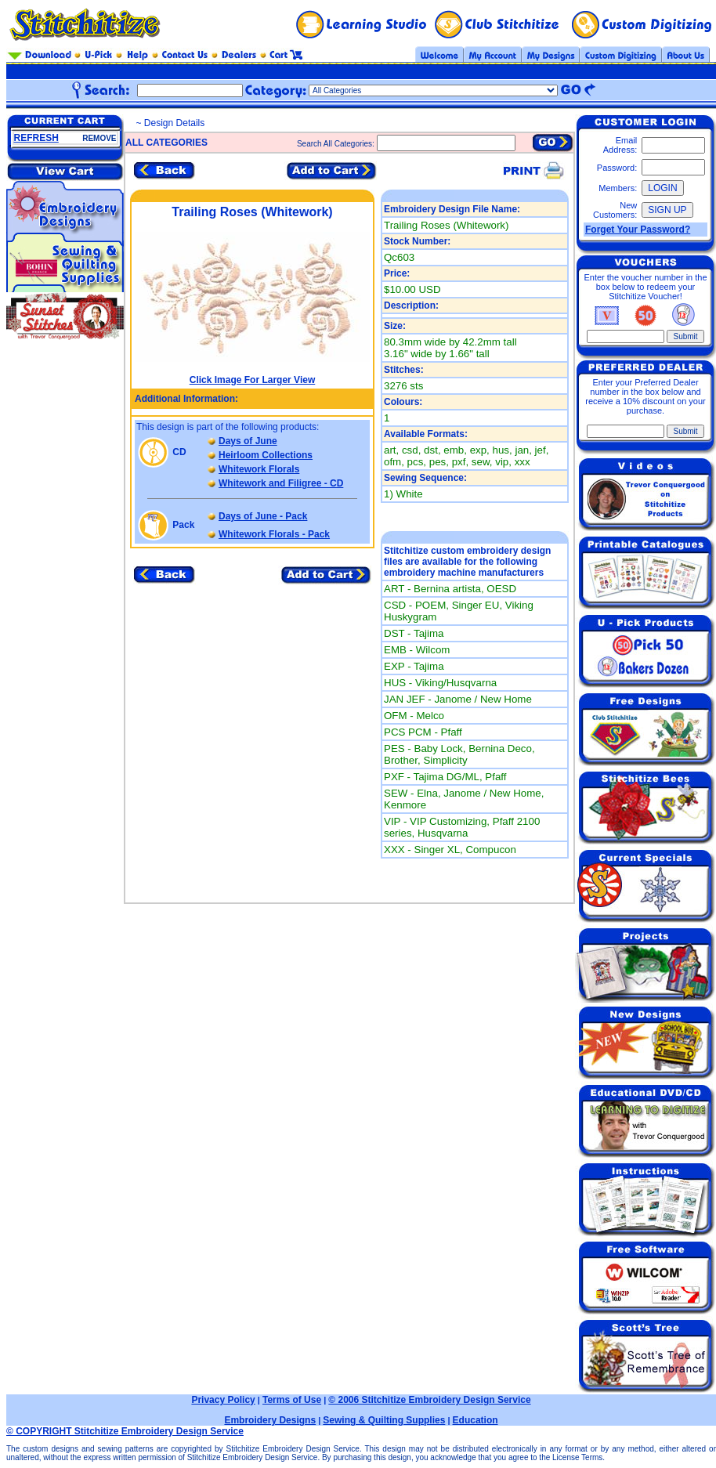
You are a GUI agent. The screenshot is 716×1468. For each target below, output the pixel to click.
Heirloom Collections (266, 455)
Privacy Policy (223, 1399)
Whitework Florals (259, 469)
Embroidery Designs (270, 1420)
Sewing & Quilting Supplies (384, 1420)
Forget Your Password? (637, 229)
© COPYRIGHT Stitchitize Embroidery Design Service (125, 1431)
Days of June (248, 441)
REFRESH (36, 137)
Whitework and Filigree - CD (281, 483)
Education (475, 1420)
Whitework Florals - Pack (274, 534)
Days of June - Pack (263, 516)
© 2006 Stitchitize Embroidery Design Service (429, 1399)
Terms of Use (291, 1399)
